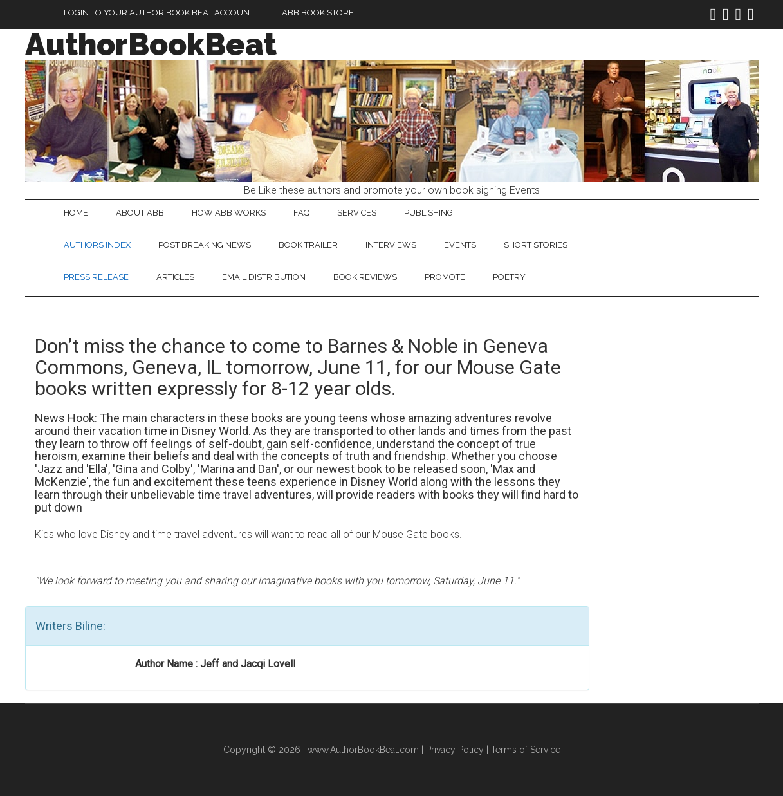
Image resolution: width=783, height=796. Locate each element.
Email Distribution (264, 277)
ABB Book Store (318, 12)
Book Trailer (308, 245)
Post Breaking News (204, 245)
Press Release (96, 277)
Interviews (390, 245)
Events (460, 245)
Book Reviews (365, 277)
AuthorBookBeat (151, 44)
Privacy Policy (455, 750)
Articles (175, 277)
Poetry (509, 277)
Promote (445, 277)
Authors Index (97, 245)
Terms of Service (525, 750)
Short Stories (535, 245)
